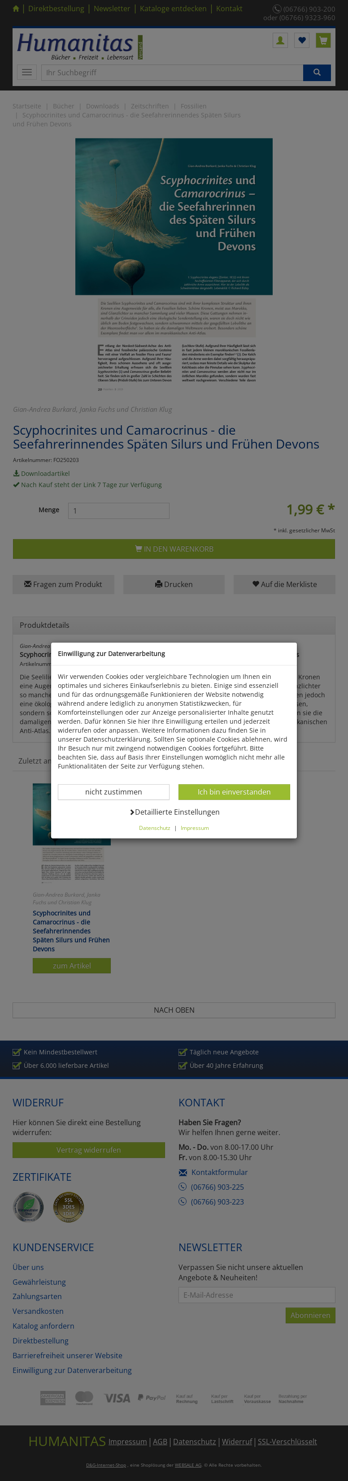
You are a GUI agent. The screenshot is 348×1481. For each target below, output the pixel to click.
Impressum (195, 827)
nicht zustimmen (119, 791)
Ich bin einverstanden (234, 791)
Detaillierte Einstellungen (174, 812)
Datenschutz (154, 827)
